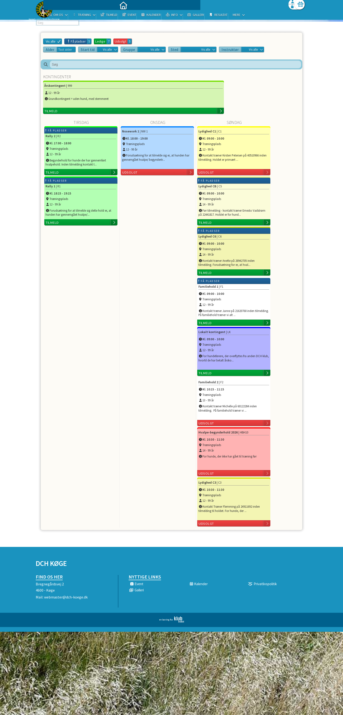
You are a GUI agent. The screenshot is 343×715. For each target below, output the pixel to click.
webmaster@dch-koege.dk (66, 597)
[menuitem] (65, 16)
